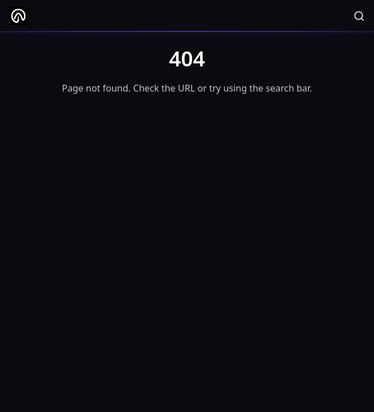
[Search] (359, 16)
